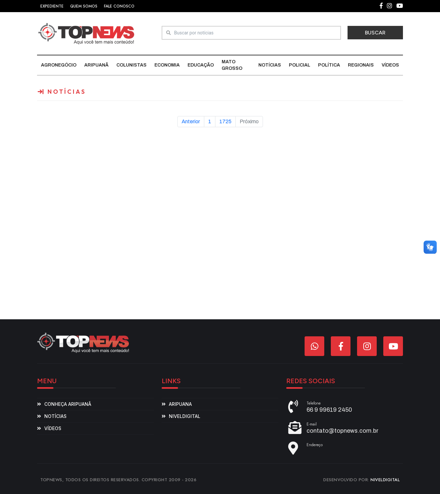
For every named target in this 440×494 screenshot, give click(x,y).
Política (329, 65)
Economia (167, 65)
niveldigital (184, 416)
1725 (225, 121)
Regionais (361, 65)
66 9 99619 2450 (329, 409)
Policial (299, 65)
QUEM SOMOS (83, 6)
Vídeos (390, 65)
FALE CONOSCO (119, 6)
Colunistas (131, 65)
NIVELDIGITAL (385, 480)
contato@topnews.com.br (342, 430)
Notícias (269, 65)
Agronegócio (58, 65)
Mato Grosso (232, 65)
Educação (201, 65)
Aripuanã (96, 65)
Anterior (191, 121)
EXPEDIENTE (52, 6)
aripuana (180, 404)
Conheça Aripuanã (67, 404)
